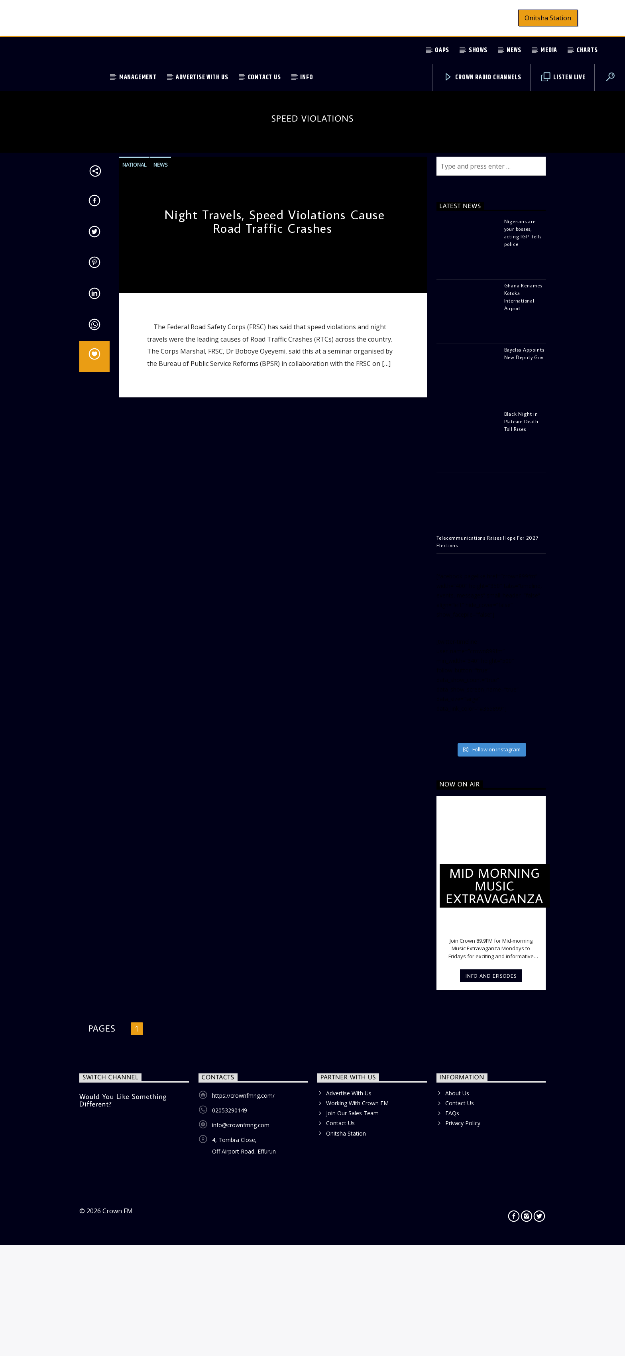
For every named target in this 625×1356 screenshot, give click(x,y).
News (514, 50)
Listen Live (563, 78)
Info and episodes (491, 1275)
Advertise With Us (202, 78)
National (134, 464)
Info (306, 78)
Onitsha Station (548, 18)
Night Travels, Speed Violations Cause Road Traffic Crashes (275, 521)
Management (138, 78)
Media (548, 50)
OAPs (442, 50)
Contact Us (264, 78)
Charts (587, 50)
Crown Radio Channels (482, 78)
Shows (478, 50)
